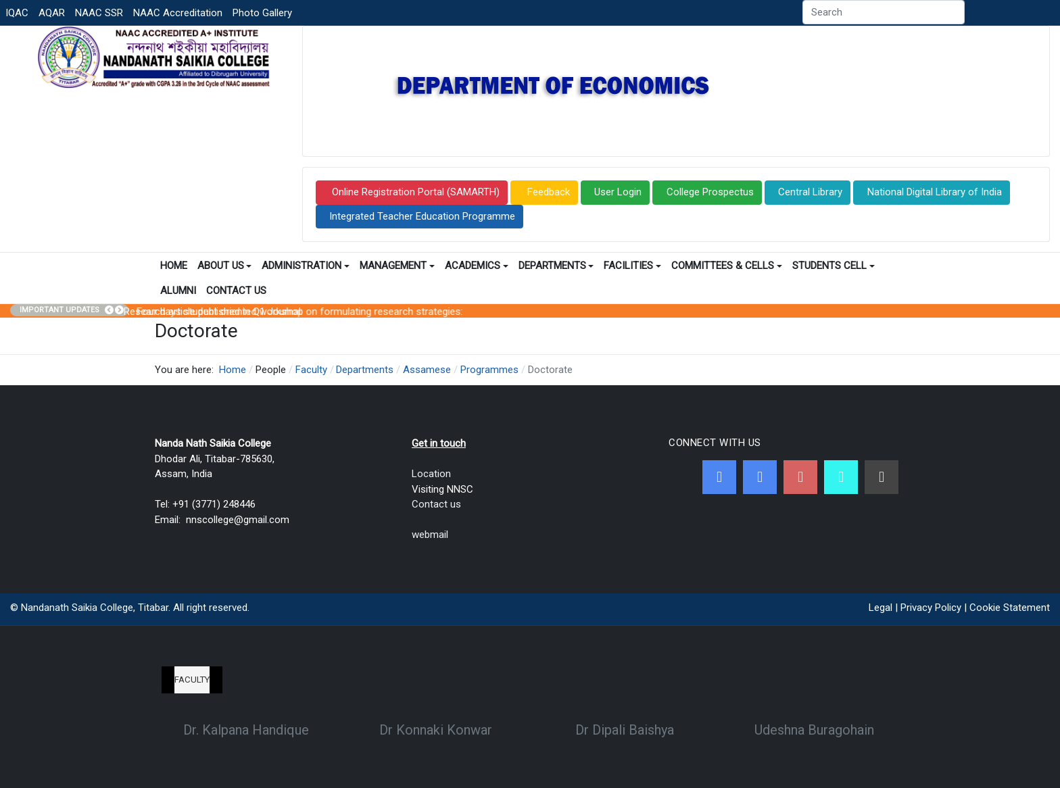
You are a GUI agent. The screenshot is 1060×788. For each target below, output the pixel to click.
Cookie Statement (1009, 607)
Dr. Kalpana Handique (246, 730)
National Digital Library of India (934, 192)
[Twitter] (760, 477)
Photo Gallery (262, 13)
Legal (880, 607)
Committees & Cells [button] (726, 266)
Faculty (192, 679)
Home (173, 266)
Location (431, 474)
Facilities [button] (632, 266)
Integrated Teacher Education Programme (422, 216)
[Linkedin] (881, 477)
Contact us (436, 504)
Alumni (178, 291)
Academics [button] (476, 266)
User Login (618, 192)
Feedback (547, 192)
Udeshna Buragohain (814, 730)
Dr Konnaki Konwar (435, 730)
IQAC (16, 13)
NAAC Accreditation (177, 13)
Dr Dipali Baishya (624, 730)
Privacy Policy (930, 607)
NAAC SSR (99, 13)
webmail (430, 534)
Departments (556, 266)
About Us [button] (224, 266)
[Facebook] (719, 477)
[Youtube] (800, 477)
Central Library (810, 192)
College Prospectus (710, 192)
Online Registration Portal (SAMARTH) (414, 192)
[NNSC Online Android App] (841, 477)
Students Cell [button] (833, 266)
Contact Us (236, 291)
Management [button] (397, 266)
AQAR (52, 13)
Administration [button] (306, 266)
